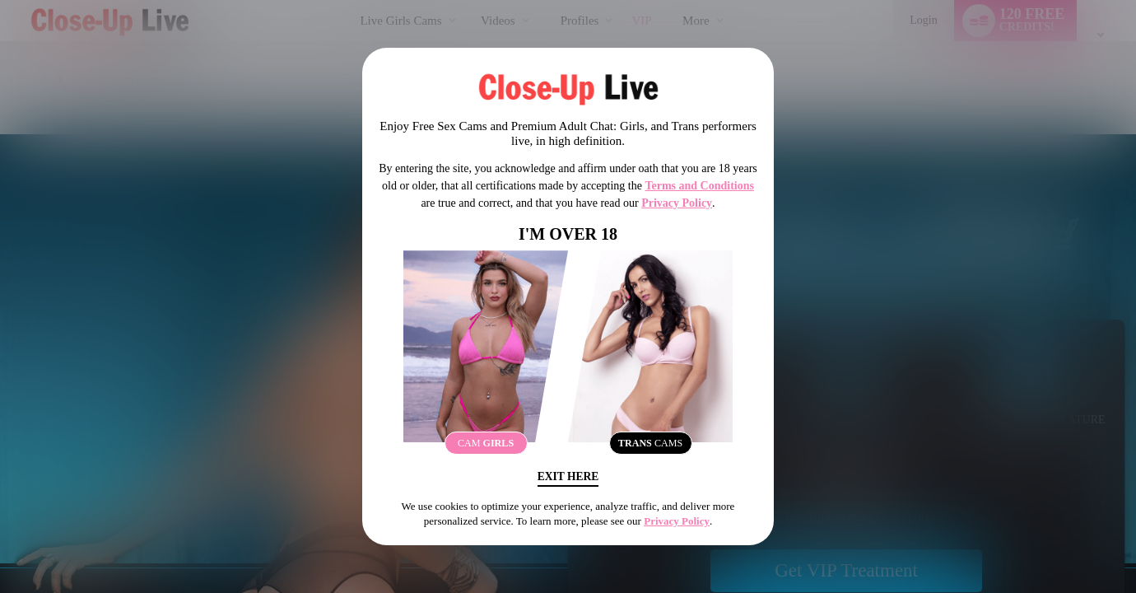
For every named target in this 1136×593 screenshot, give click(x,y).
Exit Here (567, 478)
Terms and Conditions (699, 184)
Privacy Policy (676, 201)
